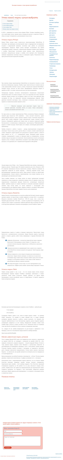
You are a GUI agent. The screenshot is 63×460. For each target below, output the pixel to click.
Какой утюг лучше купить (7, 388)
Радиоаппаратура (54, 59)
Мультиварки (52, 49)
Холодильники (53, 70)
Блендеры (52, 18)
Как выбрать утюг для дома (35, 388)
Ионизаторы (52, 37)
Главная (51, 10)
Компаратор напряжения (54, 107)
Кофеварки (52, 41)
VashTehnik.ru (6, 15)
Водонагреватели (53, 26)
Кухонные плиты (53, 43)
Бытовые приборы (54, 22)
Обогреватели (53, 51)
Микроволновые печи (54, 45)
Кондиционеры (53, 39)
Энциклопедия (53, 76)
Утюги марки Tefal (7, 27)
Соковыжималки (53, 61)
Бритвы (51, 20)
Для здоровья (52, 30)
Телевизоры (52, 66)
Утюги (12, 15)
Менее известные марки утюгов (10, 29)
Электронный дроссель (54, 114)
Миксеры (51, 47)
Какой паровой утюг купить (26, 388)
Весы (50, 24)
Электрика (52, 74)
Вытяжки (51, 28)
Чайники (51, 72)
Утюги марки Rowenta (7, 25)
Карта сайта (57, 10)
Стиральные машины (54, 63)
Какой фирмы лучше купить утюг (16, 388)
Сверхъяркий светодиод (54, 108)
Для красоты (52, 33)
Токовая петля (52, 110)
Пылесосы (52, 57)
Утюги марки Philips (7, 23)
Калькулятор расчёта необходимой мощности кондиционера (55, 91)
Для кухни (52, 35)
